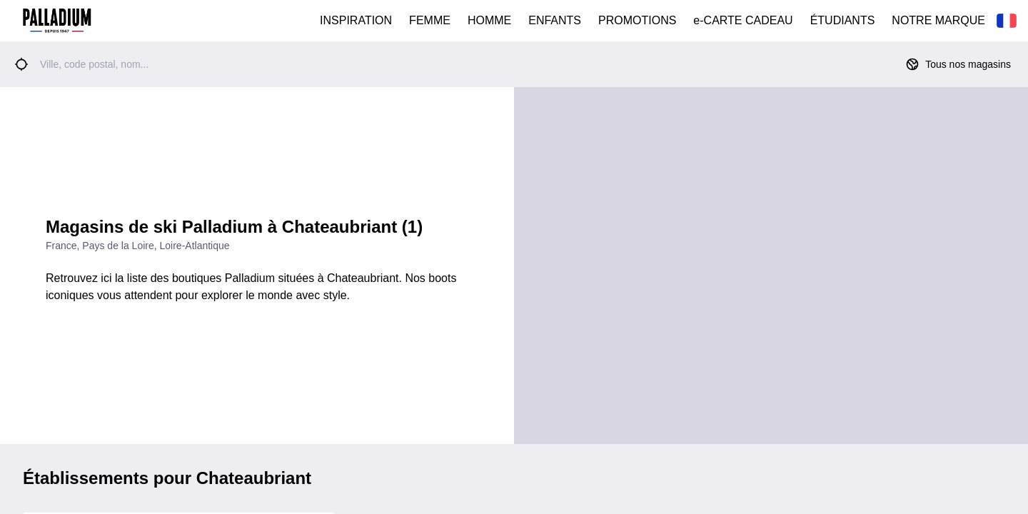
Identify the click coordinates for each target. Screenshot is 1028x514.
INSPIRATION (356, 20)
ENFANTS (554, 20)
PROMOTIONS (637, 20)
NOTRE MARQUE (938, 20)
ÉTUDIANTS (842, 20)
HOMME (489, 20)
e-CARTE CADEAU (742, 20)
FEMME (429, 20)
